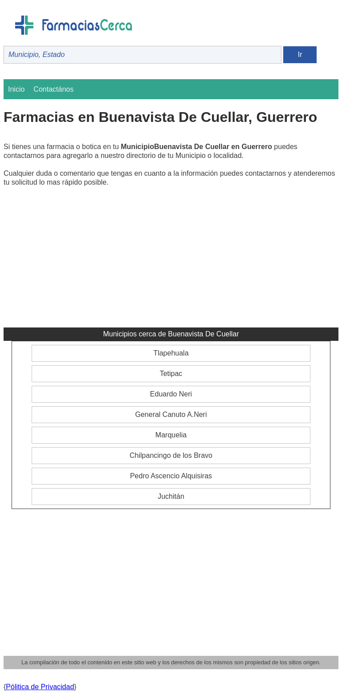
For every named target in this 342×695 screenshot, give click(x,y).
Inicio (16, 89)
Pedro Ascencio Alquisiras (171, 476)
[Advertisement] (171, 260)
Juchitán (171, 496)
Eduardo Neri (171, 394)
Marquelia (171, 435)
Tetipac (171, 373)
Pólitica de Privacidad (40, 687)
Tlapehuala (170, 353)
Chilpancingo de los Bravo (171, 455)
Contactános (53, 89)
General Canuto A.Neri (171, 414)
